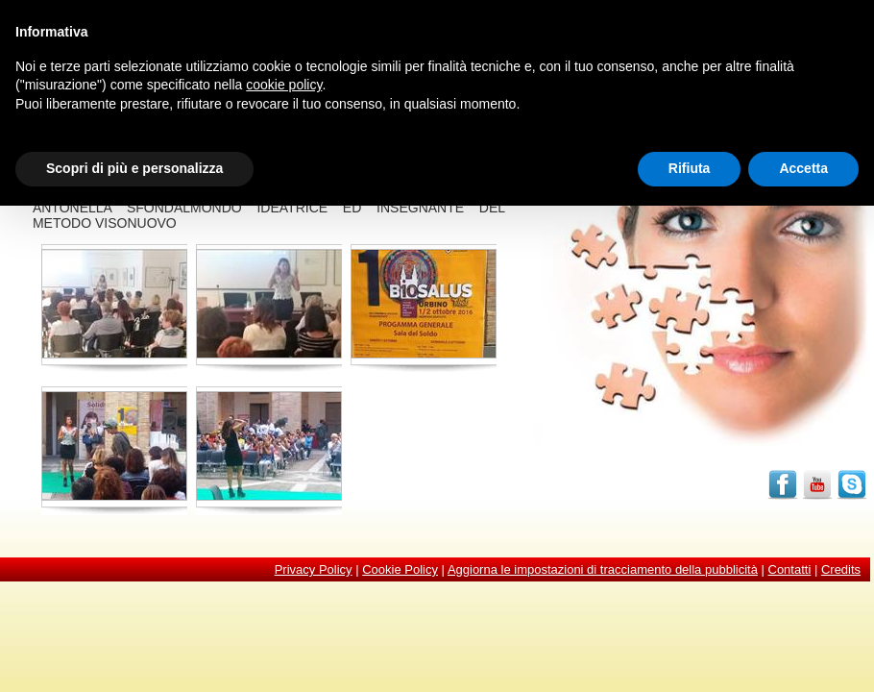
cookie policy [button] (284, 84)
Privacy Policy (313, 569)
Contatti (790, 569)
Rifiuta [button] (689, 168)
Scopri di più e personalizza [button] (134, 168)
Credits (841, 569)
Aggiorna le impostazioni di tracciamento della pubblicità (603, 569)
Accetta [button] (803, 168)
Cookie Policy (400, 569)
